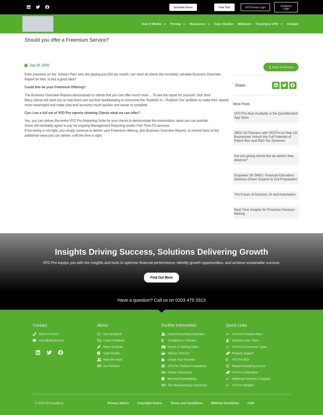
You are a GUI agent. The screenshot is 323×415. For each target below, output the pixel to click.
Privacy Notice (118, 403)
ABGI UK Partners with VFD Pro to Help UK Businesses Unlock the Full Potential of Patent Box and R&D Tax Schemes (266, 136)
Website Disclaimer (225, 403)
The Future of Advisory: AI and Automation (265, 194)
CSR (250, 403)
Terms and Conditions (186, 403)
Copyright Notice (149, 403)
